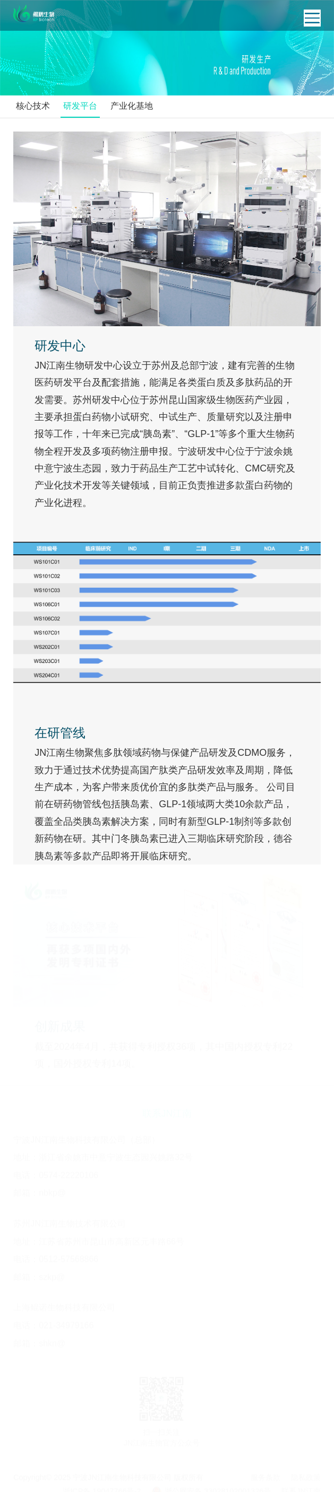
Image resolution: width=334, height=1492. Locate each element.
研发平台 (80, 105)
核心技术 (33, 105)
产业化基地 (131, 105)
